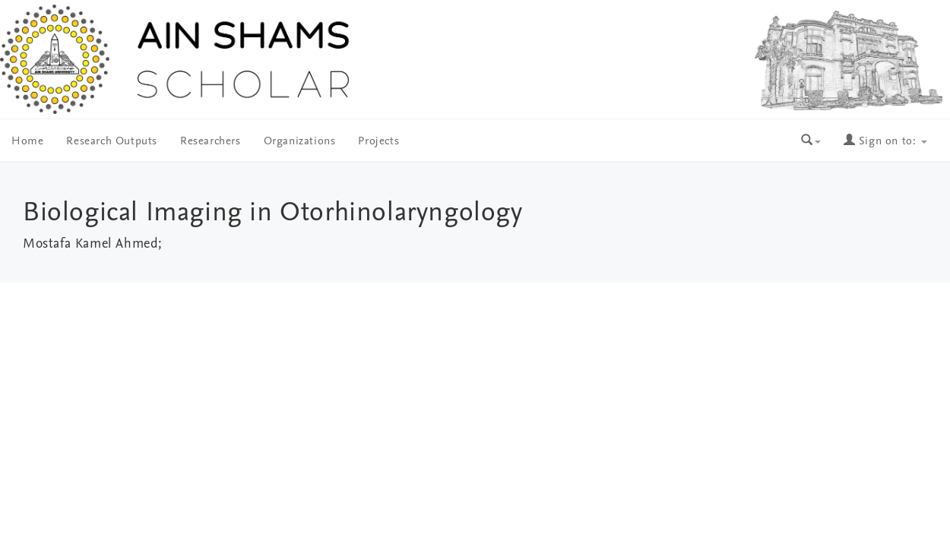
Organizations (300, 141)
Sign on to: (885, 141)
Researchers (210, 141)
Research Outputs (111, 141)
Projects (378, 141)
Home (27, 141)
